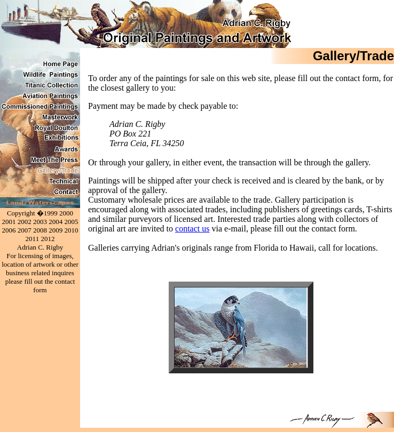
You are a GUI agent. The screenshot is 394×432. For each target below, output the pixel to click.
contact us (192, 228)
